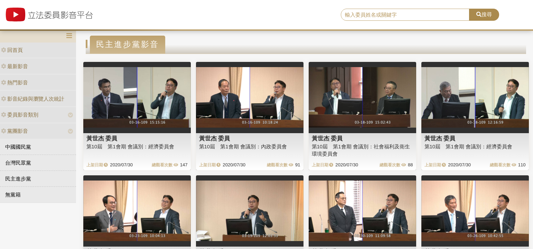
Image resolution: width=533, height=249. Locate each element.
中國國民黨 (18, 147)
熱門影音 (14, 82)
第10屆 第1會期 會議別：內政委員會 (243, 146)
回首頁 (12, 50)
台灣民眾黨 (18, 163)
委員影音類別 (19, 115)
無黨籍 (13, 194)
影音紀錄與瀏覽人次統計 (32, 99)
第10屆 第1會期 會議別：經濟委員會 (130, 146)
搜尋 (484, 14)
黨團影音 (14, 131)
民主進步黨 (18, 179)
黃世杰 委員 (102, 138)
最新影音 (14, 66)
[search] (405, 15)
